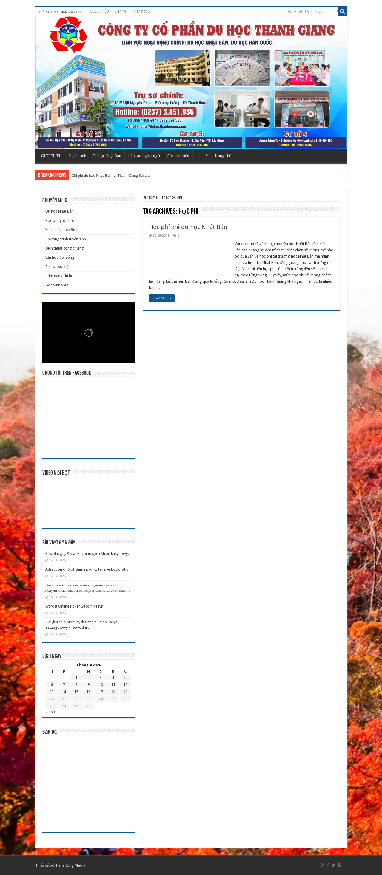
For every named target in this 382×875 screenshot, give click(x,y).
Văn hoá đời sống (59, 257)
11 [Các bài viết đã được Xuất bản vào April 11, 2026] (113, 684)
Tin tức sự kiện (57, 266)
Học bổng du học (60, 220)
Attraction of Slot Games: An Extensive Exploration (88, 569)
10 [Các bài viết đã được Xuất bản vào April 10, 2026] (101, 684)
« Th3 (50, 712)
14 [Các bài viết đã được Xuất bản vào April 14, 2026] (64, 692)
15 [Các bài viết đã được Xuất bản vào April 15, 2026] (76, 692)
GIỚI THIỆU (99, 11)
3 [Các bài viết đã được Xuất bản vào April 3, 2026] (101, 677)
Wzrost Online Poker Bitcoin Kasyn (74, 606)
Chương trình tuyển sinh (65, 239)
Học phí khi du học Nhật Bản (188, 226)
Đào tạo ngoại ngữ (144, 156)
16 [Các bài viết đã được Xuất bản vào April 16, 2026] (88, 692)
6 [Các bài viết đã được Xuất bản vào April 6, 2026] (52, 684)
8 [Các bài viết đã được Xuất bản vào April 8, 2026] (76, 684)
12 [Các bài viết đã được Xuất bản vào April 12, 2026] (125, 684)
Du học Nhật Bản (107, 156)
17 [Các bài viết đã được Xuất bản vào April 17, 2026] (101, 692)
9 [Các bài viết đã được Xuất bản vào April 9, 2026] (88, 684)
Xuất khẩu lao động (61, 229)
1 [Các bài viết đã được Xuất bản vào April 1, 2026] (76, 677)
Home (150, 197)
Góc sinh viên (178, 156)
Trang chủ (141, 11)
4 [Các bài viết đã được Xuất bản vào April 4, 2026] (113, 677)
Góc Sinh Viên (56, 285)
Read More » (162, 298)
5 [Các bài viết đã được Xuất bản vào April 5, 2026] (125, 677)
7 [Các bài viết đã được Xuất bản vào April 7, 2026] (64, 684)
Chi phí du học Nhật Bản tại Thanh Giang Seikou (111, 175)
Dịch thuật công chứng (64, 248)
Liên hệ (121, 11)
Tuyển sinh (77, 156)
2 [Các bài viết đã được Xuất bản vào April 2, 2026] (88, 677)
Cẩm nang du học (60, 276)
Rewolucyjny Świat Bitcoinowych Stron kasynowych (88, 553)
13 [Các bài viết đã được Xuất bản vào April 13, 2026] (52, 692)
